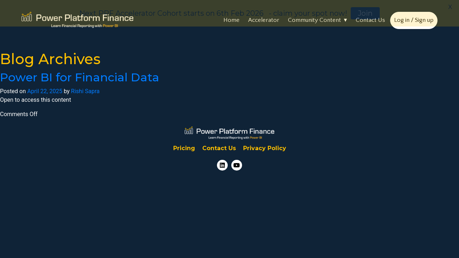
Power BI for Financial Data (79, 76)
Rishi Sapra (85, 90)
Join (365, 13)
